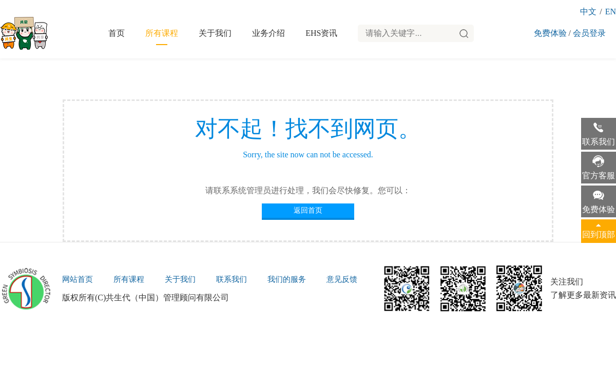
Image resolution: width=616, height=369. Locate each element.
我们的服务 (286, 279)
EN (610, 11)
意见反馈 (341, 279)
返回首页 (308, 210)
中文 (588, 11)
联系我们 (231, 279)
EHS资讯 (321, 33)
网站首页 (77, 279)
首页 (116, 33)
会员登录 (589, 33)
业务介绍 (268, 33)
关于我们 (215, 33)
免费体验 (550, 33)
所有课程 (161, 33)
